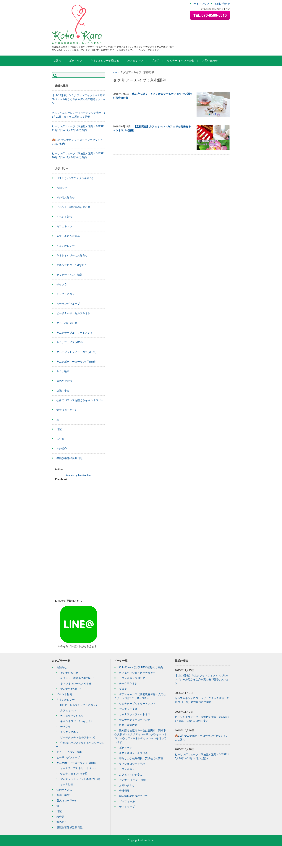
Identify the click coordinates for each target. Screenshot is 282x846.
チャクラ (61, 284)
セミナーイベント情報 (69, 274)
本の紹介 (61, 448)
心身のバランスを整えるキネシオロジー (79, 400)
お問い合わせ (212, 60)
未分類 (60, 438)
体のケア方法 (64, 380)
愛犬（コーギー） (66, 409)
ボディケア (78, 60)
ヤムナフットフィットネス (134, 714)
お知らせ (61, 187)
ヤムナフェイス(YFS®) (69, 342)
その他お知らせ (65, 197)
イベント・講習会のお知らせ (73, 207)
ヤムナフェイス (128, 708)
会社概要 (124, 790)
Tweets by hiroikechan (79, 475)
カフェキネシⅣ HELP (132, 678)
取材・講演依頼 (128, 725)
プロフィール (127, 801)
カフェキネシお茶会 (68, 236)
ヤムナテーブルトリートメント (74, 332)
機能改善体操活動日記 (69, 458)
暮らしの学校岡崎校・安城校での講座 (141, 758)
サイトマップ (127, 806)
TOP (115, 72)
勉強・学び (62, 390)
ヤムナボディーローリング (134, 719)
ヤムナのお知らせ (66, 322)
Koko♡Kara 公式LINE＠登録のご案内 (141, 667)
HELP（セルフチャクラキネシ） (75, 178)
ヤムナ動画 (62, 371)
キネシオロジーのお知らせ (72, 255)
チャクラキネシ (65, 294)
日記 (59, 429)
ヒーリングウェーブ (68, 303)
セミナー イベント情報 (183, 60)
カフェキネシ (137, 60)
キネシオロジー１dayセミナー (74, 265)
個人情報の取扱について (133, 796)
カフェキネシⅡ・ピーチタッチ (137, 672)
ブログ (157, 60)
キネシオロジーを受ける (107, 60)
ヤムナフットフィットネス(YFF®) (76, 351)
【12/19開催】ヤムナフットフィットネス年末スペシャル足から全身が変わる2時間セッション (78, 99)
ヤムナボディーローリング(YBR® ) (76, 361)
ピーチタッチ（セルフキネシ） (74, 313)
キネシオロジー (65, 245)
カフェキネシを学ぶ (130, 774)
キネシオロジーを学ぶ (132, 763)
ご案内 (60, 60)
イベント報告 (64, 216)
